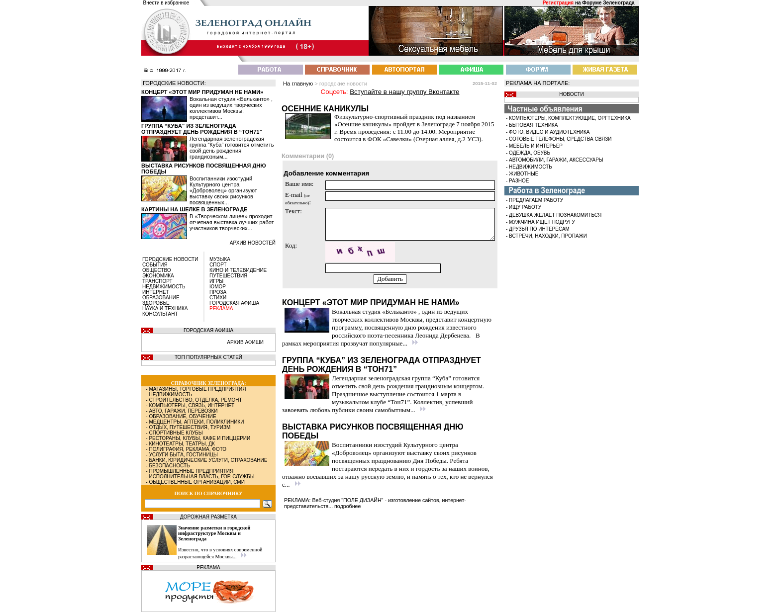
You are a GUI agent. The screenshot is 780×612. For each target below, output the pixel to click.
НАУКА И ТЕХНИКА (165, 308)
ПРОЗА (217, 292)
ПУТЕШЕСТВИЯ (228, 275)
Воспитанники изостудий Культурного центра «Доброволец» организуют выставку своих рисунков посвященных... (223, 190)
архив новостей (253, 243)
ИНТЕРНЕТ (155, 292)
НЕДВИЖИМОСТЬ (164, 286)
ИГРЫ (216, 281)
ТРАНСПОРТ (157, 281)
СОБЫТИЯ (155, 264)
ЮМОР (217, 286)
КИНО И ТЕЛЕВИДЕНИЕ (238, 270)
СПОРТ (218, 264)
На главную (298, 84)
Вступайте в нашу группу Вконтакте (404, 91)
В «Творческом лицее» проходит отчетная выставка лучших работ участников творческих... (232, 222)
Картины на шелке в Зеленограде (194, 209)
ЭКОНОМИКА (158, 275)
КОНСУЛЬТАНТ (160, 314)
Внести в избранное (166, 2)
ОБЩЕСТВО (156, 270)
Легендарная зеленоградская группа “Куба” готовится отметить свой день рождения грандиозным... (232, 148)
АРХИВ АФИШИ (245, 342)
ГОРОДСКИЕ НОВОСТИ (170, 259)
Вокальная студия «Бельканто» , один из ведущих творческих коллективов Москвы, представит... (231, 108)
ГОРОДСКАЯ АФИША (234, 303)
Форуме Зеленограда (608, 2)
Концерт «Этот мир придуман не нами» (202, 92)
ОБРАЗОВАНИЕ (161, 297)
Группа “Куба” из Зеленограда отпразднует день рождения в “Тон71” (201, 129)
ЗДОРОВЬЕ (156, 303)
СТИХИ (217, 297)
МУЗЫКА (219, 259)
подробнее (347, 506)
